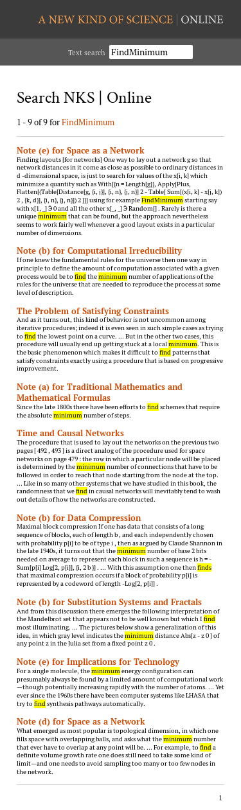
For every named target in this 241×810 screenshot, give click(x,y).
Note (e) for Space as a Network (81, 150)
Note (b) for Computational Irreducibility (99, 250)
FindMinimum (88, 122)
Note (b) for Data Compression (79, 518)
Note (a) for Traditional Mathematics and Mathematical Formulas (100, 392)
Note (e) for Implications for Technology (98, 661)
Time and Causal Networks (70, 433)
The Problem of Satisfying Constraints (93, 311)
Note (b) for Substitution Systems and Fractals (109, 602)
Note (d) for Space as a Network (81, 721)
